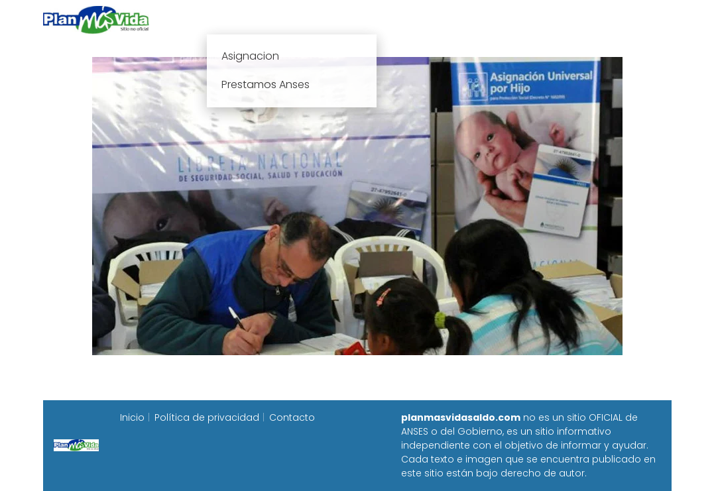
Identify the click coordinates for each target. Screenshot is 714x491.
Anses (350, 19)
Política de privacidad (206, 417)
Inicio (210, 19)
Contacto (292, 417)
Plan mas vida (279, 19)
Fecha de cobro (437, 19)
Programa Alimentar (620, 19)
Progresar (524, 19)
